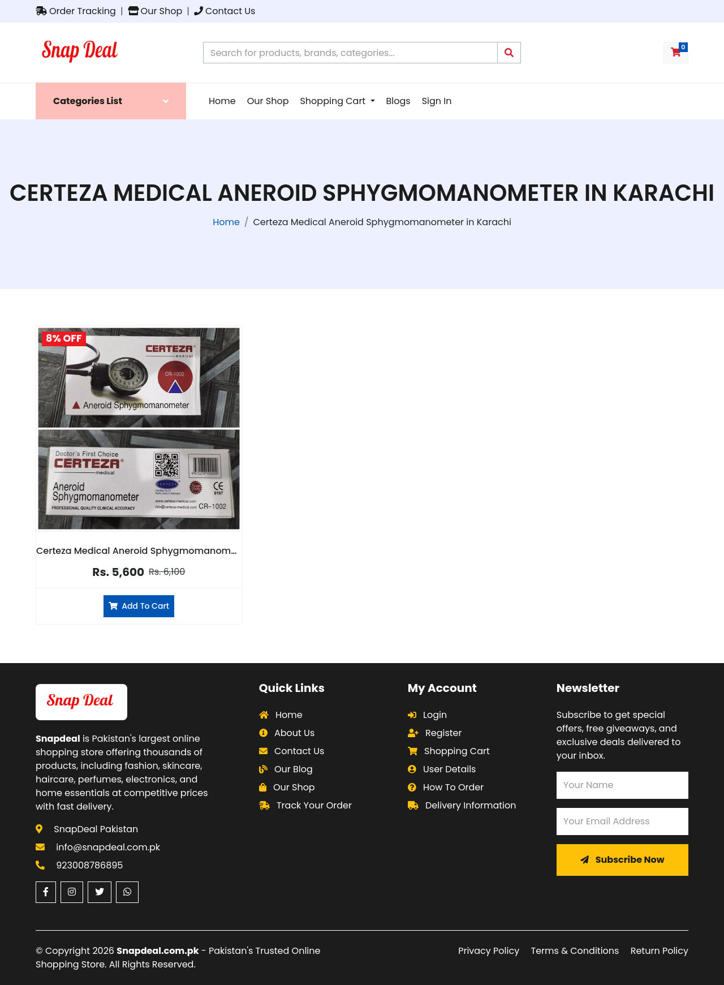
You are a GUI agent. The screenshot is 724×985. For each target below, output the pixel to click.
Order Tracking (76, 11)
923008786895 (89, 865)
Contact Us (224, 11)
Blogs (398, 100)
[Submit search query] (509, 52)
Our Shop (155, 11)
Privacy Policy (488, 950)
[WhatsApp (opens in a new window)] (127, 892)
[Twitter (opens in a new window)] (99, 892)
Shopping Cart (334, 100)
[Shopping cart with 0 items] (675, 52)
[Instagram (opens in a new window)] (72, 892)
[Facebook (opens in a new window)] (46, 892)
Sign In (437, 100)
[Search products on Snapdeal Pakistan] (350, 52)
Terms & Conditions (575, 950)
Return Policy (659, 950)
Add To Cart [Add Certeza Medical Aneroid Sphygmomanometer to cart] (139, 606)
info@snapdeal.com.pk (108, 847)
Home (222, 100)
